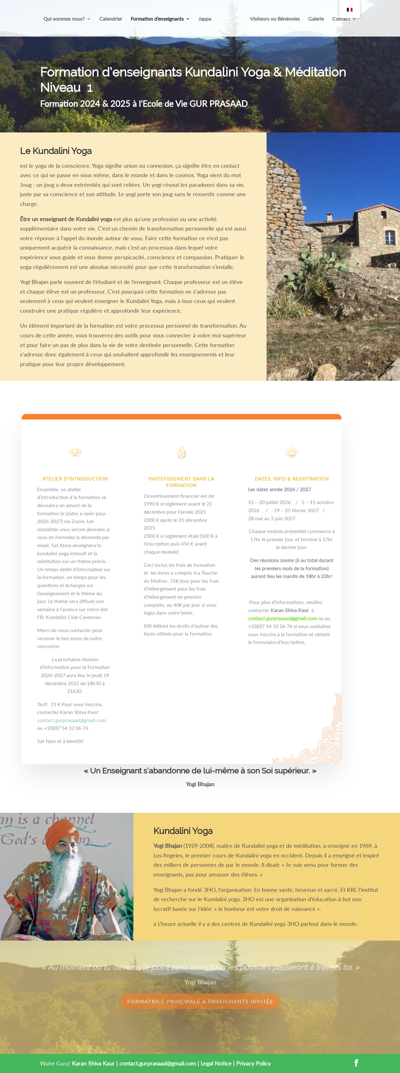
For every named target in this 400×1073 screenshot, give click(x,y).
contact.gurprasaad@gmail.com (71, 746)
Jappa (204, 19)
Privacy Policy (253, 1063)
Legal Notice (216, 1063)
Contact (341, 19)
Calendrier (110, 19)
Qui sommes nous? (64, 19)
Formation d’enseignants (157, 19)
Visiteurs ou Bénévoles (275, 19)
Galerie (316, 19)
